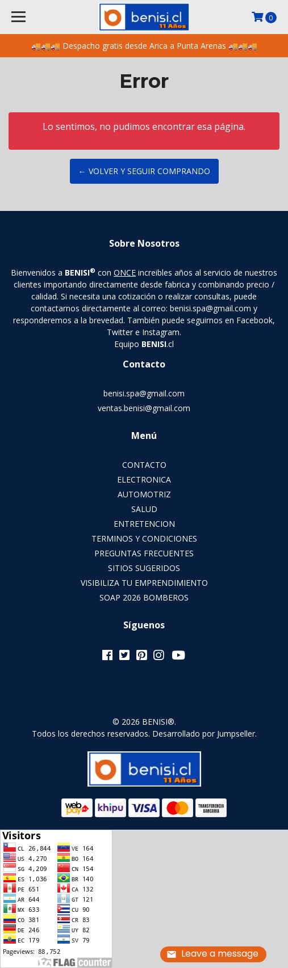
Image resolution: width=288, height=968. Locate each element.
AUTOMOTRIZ (144, 494)
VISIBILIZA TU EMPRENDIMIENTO (144, 582)
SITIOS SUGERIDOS (144, 568)
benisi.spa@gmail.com (144, 393)
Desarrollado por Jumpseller (203, 733)
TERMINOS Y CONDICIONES (144, 538)
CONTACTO (144, 464)
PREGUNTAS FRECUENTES (144, 553)
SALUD (144, 509)
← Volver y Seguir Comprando (144, 171)
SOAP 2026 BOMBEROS (144, 597)
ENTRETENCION (144, 523)
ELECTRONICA (144, 479)
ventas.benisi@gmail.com (144, 408)
